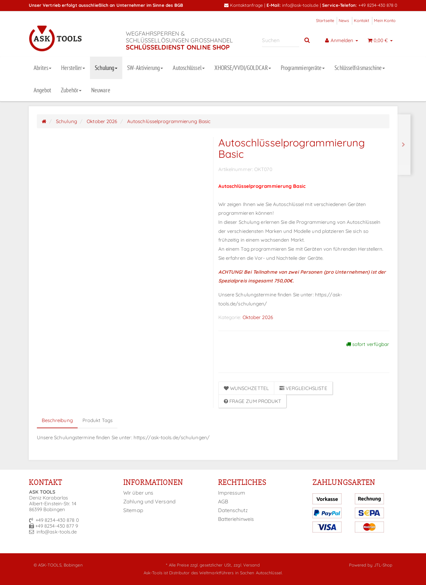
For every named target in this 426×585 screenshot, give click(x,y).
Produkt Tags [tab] (97, 420)
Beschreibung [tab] (57, 420)
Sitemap (133, 510)
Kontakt (361, 20)
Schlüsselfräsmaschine (359, 68)
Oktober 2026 (258, 317)
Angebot (42, 90)
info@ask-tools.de (300, 5)
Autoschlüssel (188, 68)
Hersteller (73, 68)
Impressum (232, 492)
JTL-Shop (383, 565)
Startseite (325, 20)
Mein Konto (385, 20)
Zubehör (71, 90)
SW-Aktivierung (145, 68)
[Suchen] (280, 40)
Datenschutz (233, 510)
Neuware (100, 90)
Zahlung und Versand (149, 501)
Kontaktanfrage (243, 5)
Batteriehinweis (236, 519)
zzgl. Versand (247, 565)
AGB (223, 501)
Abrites (43, 68)
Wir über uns (138, 492)
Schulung (106, 68)
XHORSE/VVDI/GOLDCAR (242, 68)
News (344, 20)
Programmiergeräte (303, 68)
